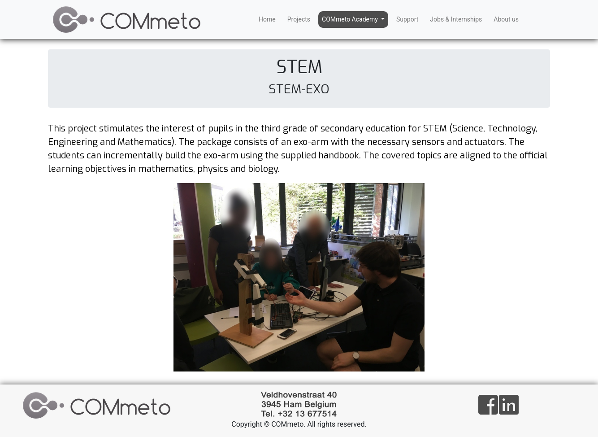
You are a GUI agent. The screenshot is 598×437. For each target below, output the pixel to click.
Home (267, 19)
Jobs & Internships (456, 19)
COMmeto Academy (350, 19)
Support (407, 19)
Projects (298, 19)
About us (506, 19)
